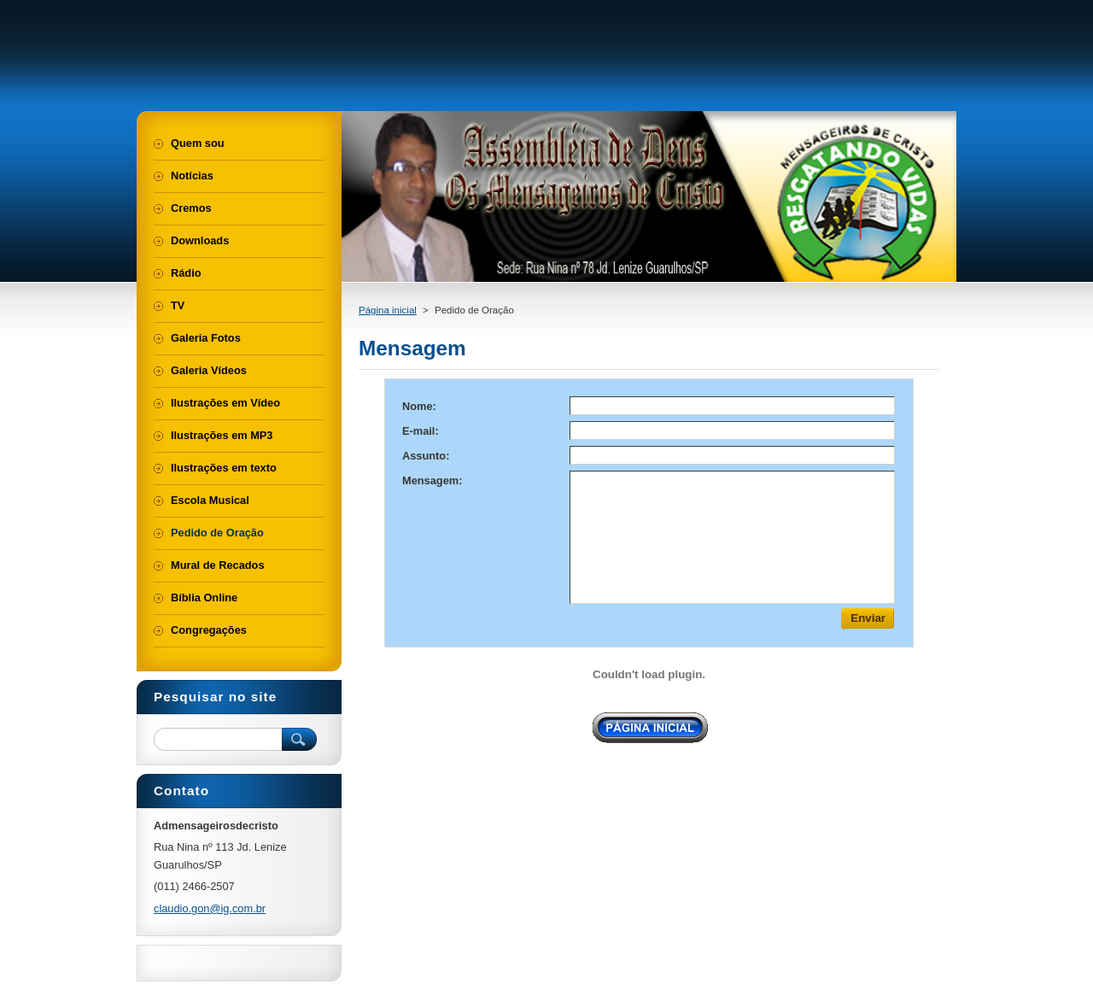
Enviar (868, 618)
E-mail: (420, 431)
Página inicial (388, 310)
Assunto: (425, 455)
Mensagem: (432, 480)
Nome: (419, 406)
